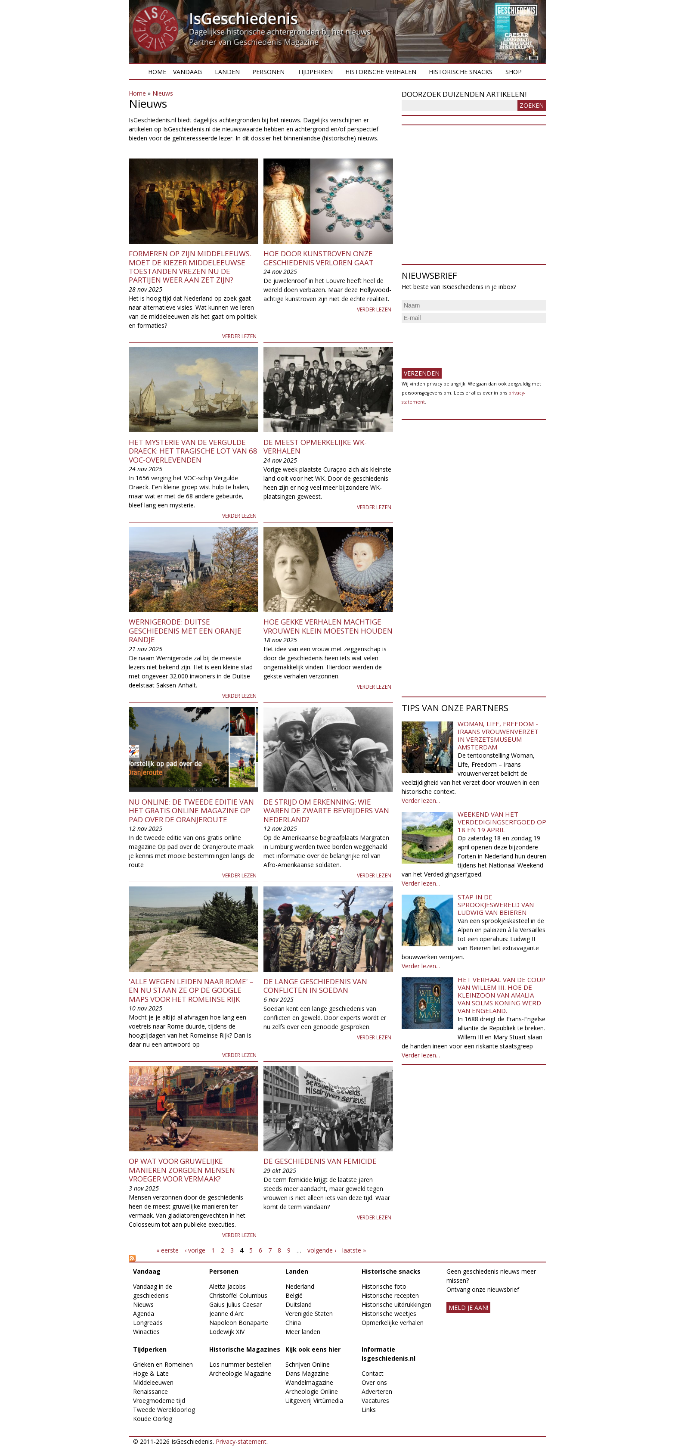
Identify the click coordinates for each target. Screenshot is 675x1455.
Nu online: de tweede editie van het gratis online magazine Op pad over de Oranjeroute (191, 810)
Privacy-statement (241, 1441)
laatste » (354, 1250)
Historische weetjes (389, 1313)
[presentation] (467, 342)
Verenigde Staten (309, 1313)
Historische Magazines (244, 1349)
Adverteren (377, 1391)
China (293, 1322)
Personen (268, 72)
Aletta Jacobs (227, 1286)
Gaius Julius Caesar (235, 1304)
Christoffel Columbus (238, 1295)
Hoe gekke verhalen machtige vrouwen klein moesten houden (328, 626)
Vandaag (187, 72)
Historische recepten (390, 1295)
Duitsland (298, 1304)
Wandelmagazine (309, 1382)
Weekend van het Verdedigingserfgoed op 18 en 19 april (502, 822)
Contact (373, 1373)
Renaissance (150, 1391)
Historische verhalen (380, 72)
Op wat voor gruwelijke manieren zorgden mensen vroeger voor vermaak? (182, 1170)
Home (157, 72)
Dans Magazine (307, 1373)
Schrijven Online (307, 1364)
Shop (513, 72)
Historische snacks (460, 72)
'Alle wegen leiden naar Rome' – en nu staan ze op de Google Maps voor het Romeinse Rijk (191, 990)
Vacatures (375, 1400)
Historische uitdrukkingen (396, 1304)
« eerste (167, 1250)
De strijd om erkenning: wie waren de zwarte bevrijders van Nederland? (326, 810)
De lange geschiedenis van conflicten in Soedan (315, 985)
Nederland (299, 1286)
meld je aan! (468, 1307)
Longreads (148, 1322)
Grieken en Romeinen (163, 1364)
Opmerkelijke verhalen (393, 1322)
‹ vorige (195, 1250)
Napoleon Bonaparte (238, 1322)
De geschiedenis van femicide (320, 1161)
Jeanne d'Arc (226, 1313)
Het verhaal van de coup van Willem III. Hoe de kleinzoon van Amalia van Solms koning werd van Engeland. (501, 995)
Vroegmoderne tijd (159, 1400)
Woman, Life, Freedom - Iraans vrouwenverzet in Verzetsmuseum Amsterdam (498, 735)
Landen (227, 72)
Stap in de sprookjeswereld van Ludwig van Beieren (496, 904)
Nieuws (162, 93)
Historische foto (384, 1286)
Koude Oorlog (152, 1419)
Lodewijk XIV (227, 1332)
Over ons (374, 1382)
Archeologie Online (311, 1391)
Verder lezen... (421, 800)
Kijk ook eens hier (313, 1349)
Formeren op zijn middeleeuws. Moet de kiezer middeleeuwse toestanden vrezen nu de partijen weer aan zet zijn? (190, 267)
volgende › (321, 1250)
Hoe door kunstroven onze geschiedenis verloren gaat (318, 258)
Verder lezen (239, 336)
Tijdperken (315, 72)
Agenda (143, 1313)
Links (369, 1409)
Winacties (146, 1332)
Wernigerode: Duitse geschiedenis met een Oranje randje (185, 630)
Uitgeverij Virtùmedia (314, 1400)
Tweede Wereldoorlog (164, 1409)
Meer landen (302, 1332)
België (294, 1295)
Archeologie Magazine (240, 1373)
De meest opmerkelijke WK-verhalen (315, 446)
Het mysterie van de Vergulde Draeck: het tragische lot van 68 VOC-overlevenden (193, 451)
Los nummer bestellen (240, 1364)
